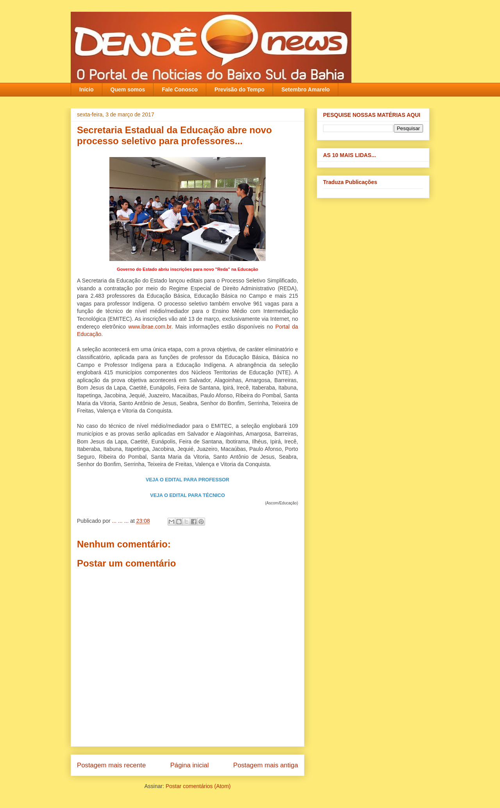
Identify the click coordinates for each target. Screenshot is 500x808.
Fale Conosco (180, 89)
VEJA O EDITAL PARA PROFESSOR (187, 480)
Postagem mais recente (111, 765)
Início (86, 89)
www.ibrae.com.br (149, 327)
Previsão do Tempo (239, 89)
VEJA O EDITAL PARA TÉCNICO (187, 495)
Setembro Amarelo (305, 89)
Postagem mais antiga (265, 765)
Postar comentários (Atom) (198, 786)
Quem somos (128, 89)
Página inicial (189, 765)
